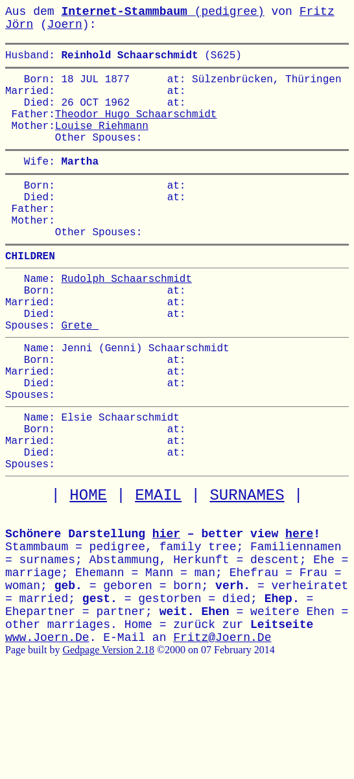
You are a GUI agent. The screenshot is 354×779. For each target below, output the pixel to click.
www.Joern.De (47, 712)
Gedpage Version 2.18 (108, 724)
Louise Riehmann (101, 141)
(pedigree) (162, 11)
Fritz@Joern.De (222, 712)
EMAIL (158, 570)
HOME (88, 570)
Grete (80, 374)
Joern (64, 24)
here (299, 609)
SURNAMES (246, 570)
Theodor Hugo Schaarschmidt (136, 126)
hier (166, 609)
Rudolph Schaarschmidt (126, 317)
